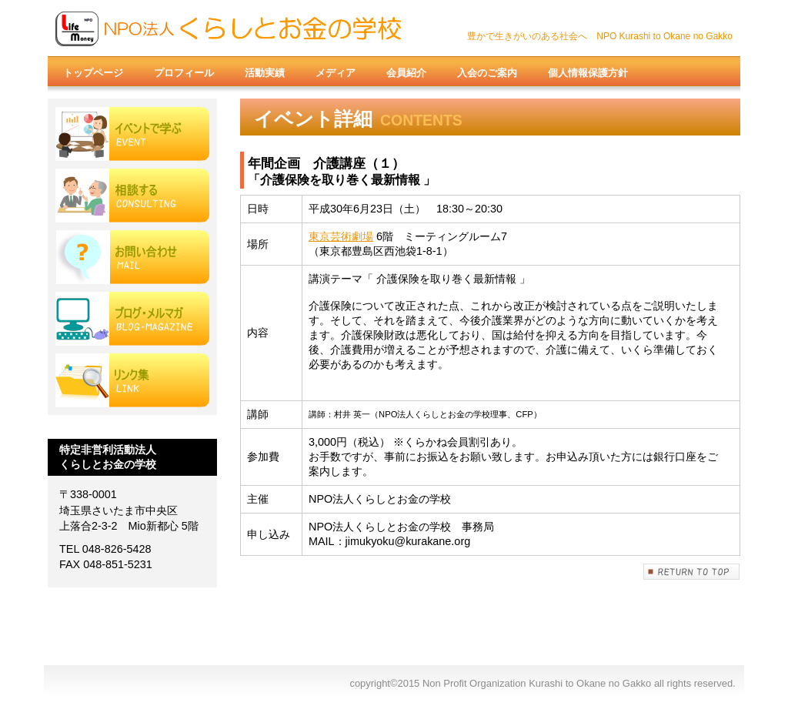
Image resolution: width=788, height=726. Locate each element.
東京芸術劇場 (341, 236)
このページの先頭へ (691, 572)
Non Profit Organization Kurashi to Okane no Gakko (232, 28)
